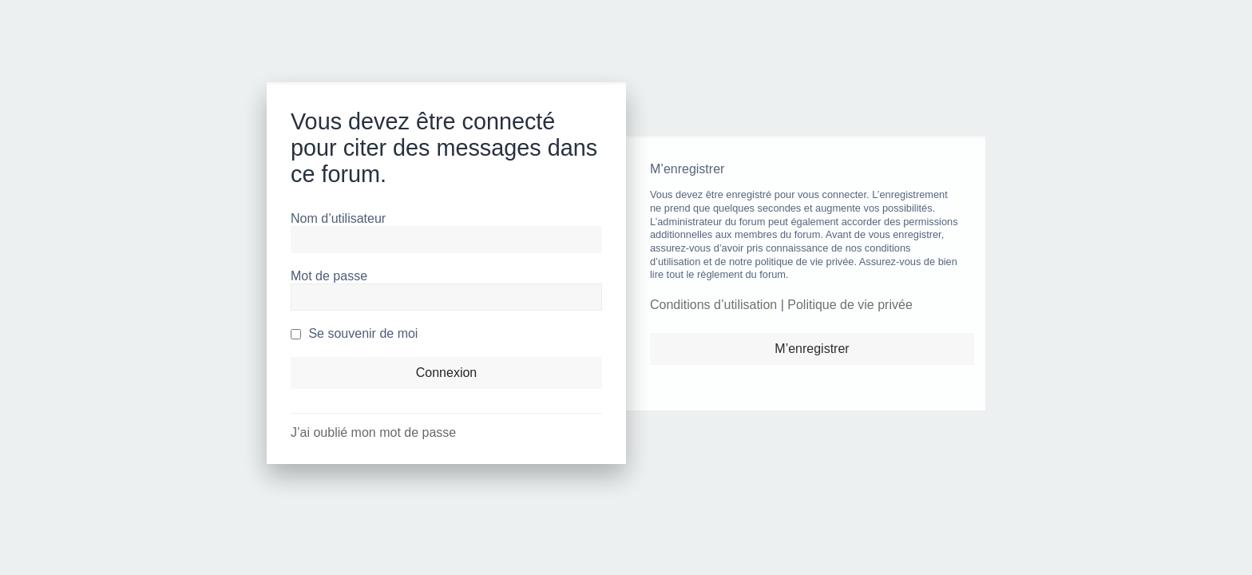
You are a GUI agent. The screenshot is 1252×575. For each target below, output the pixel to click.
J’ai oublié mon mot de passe (373, 432)
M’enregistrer (812, 348)
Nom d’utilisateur (338, 218)
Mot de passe (329, 276)
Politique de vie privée (850, 304)
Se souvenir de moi (354, 333)
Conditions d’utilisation (713, 304)
